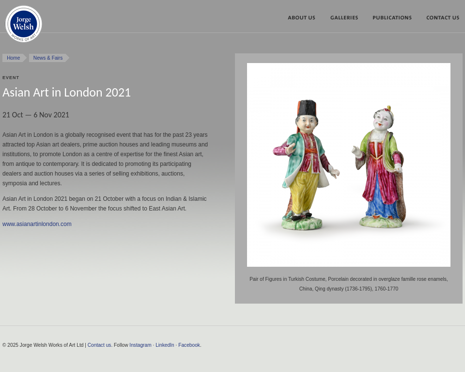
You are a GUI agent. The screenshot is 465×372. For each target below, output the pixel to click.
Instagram (140, 345)
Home (13, 58)
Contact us (99, 345)
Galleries (347, 19)
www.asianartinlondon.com (37, 224)
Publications (395, 19)
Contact (441, 19)
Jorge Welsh (23, 26)
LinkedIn (164, 345)
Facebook (189, 345)
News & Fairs (48, 58)
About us (305, 19)
